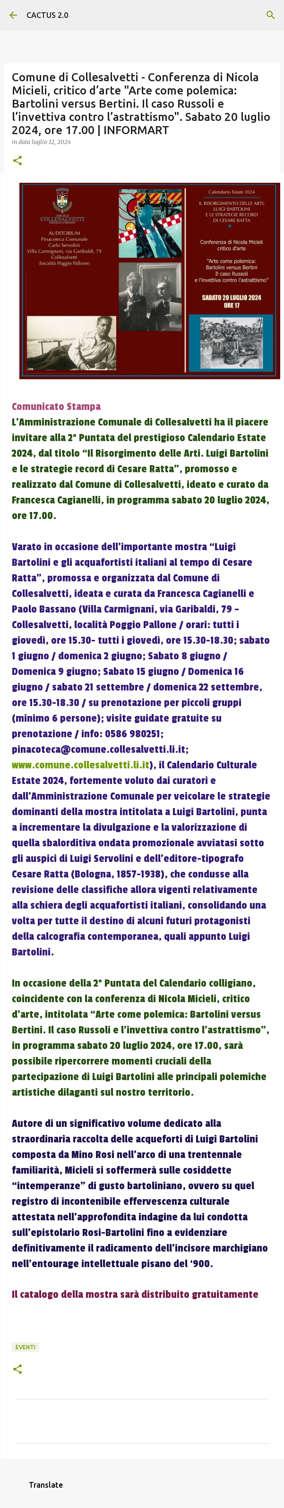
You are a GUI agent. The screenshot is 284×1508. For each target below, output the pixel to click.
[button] (17, 161)
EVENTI (25, 1347)
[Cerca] (270, 15)
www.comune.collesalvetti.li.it (80, 765)
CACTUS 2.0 (47, 15)
